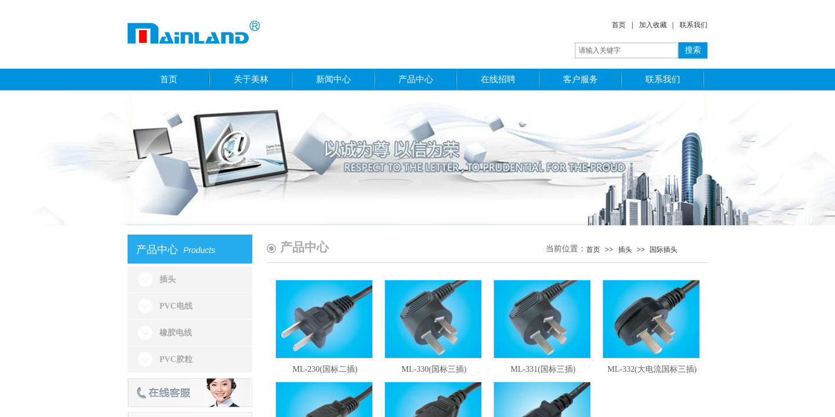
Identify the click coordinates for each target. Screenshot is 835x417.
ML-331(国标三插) (543, 369)
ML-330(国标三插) (434, 369)
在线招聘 (498, 79)
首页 (619, 25)
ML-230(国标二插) (325, 369)
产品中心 (415, 79)
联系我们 (693, 25)
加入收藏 (653, 25)
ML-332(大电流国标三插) (652, 369)
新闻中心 (333, 79)
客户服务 (580, 79)
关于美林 (251, 79)
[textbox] (626, 50)
